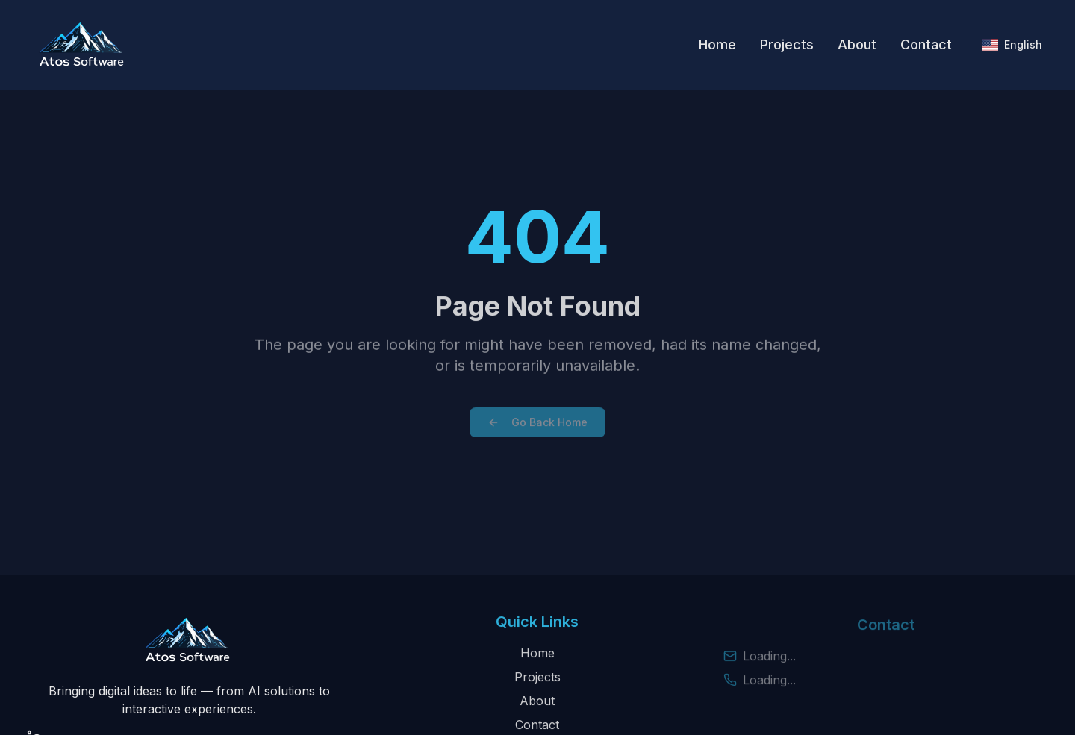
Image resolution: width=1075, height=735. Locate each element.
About (857, 44)
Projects (787, 44)
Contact (926, 44)
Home (717, 44)
